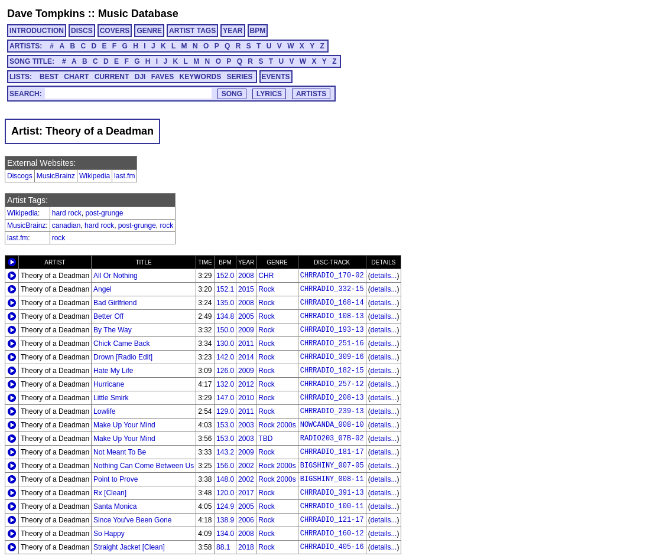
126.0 (225, 371)
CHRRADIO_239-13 (332, 411)
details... (384, 276)
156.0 (225, 466)
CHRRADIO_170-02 (332, 276)
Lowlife (104, 411)
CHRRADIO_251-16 (332, 343)
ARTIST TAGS (192, 31)
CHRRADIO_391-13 (332, 493)
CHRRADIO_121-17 (332, 520)
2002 (246, 466)
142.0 (225, 357)
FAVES (162, 77)
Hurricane (108, 384)
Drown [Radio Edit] (122, 357)
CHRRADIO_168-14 (332, 303)
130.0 (225, 343)
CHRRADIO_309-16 (332, 357)
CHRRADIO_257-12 (332, 384)
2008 (246, 276)
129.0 (225, 411)
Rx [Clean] (109, 493)
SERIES (240, 77)
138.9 (225, 520)
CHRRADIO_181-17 (332, 452)
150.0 (225, 330)
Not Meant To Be (119, 452)
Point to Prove (115, 479)
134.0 (225, 533)
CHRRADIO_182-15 (332, 371)
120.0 (225, 493)
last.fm (124, 176)
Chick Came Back (121, 343)
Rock (266, 289)
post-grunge (104, 213)
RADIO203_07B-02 (332, 438)
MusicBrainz (56, 176)
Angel (102, 289)
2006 (246, 520)
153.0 (225, 425)
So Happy (109, 533)
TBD (265, 438)
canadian (66, 225)
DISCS (82, 31)
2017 (246, 493)
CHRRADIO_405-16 (332, 547)
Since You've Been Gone (132, 520)
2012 (246, 384)
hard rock (67, 213)
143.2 (225, 452)
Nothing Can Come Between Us (143, 466)
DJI (140, 77)
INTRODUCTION (36, 31)
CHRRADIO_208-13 (332, 398)
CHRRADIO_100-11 (332, 506)
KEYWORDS (201, 77)
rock (167, 225)
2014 (246, 357)
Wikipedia (94, 176)
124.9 (225, 506)
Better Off (108, 316)
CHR (266, 276)
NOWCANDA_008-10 (332, 425)
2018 (246, 547)
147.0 (225, 398)
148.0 (225, 479)
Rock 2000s (276, 425)
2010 (246, 398)
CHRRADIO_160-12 (332, 533)
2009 (246, 330)
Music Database (138, 13)
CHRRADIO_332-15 (332, 289)
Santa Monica (115, 506)
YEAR (232, 31)
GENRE (149, 31)
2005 (246, 316)
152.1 (225, 289)
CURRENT (112, 77)
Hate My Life (113, 371)
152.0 (225, 276)
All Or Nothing (115, 276)
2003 (246, 425)
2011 (246, 343)
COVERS (115, 31)
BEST (49, 77)
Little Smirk (110, 398)
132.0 (225, 384)
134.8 (225, 316)
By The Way (112, 330)
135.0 (225, 303)
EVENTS (276, 77)
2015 (246, 289)
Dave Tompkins (46, 13)
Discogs (20, 176)
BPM (258, 31)
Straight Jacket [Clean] (129, 547)
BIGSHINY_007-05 (332, 466)
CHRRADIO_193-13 (332, 330)
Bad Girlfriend (115, 303)
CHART (76, 77)
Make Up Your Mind (124, 425)
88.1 (223, 547)
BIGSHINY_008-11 (332, 479)
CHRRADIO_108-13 (332, 316)
